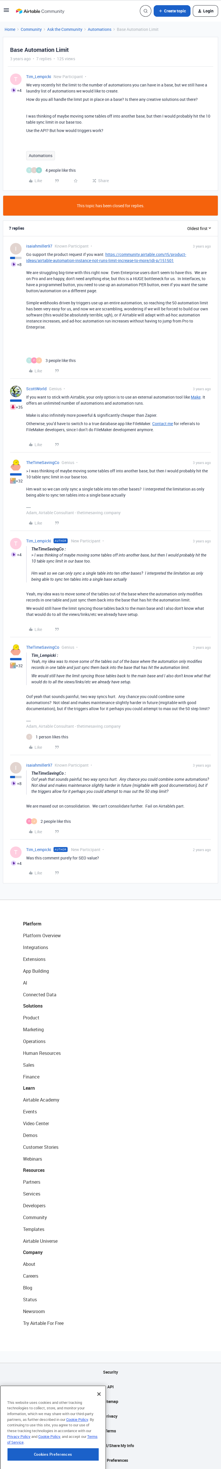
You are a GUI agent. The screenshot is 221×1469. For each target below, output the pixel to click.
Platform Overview (42, 935)
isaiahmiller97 (39, 246)
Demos (30, 1135)
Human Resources (42, 1053)
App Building (36, 971)
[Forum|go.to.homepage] (40, 11)
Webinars (32, 1159)
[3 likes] (51, 360)
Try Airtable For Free (43, 1323)
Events (30, 1111)
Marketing (33, 1029)
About (29, 1264)
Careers (30, 1276)
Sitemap (110, 1401)
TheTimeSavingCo (42, 462)
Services (31, 1194)
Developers (34, 1205)
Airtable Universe (40, 1241)
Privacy (110, 1416)
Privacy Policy (19, 1464)
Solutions (33, 1006)
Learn (29, 1088)
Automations (99, 29)
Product (31, 1017)
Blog (27, 1288)
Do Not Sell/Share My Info (110, 1445)
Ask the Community (64, 29)
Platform (32, 924)
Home (10, 29)
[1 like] (47, 737)
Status (30, 1299)
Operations (34, 1041)
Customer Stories (40, 1147)
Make (196, 397)
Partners (31, 1182)
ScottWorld (36, 388)
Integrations (35, 947)
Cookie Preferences (110, 1460)
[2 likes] (48, 821)
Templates (33, 1229)
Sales (28, 1065)
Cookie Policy (77, 1447)
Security (110, 1372)
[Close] (99, 1422)
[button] (6, 12)
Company (33, 1252)
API (110, 1386)
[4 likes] (51, 170)
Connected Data (39, 994)
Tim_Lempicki (38, 76)
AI (25, 983)
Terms (110, 1431)
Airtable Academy (41, 1100)
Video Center (36, 1123)
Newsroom (34, 1311)
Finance (31, 1077)
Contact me (162, 423)
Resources (34, 1170)
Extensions (34, 959)
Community (31, 29)
